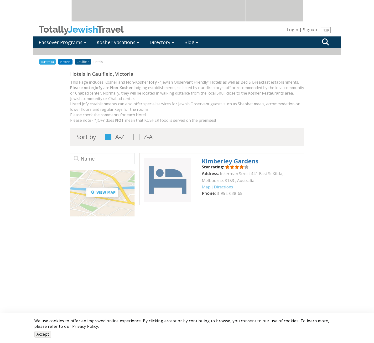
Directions (223, 187)
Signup (310, 29)
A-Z (119, 137)
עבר (326, 30)
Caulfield (83, 62)
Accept (42, 334)
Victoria (65, 62)
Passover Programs (62, 42)
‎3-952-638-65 (230, 193)
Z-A (148, 137)
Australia (47, 62)
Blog (191, 42)
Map (206, 187)
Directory (162, 42)
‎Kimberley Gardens (230, 161)
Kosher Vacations (118, 42)
